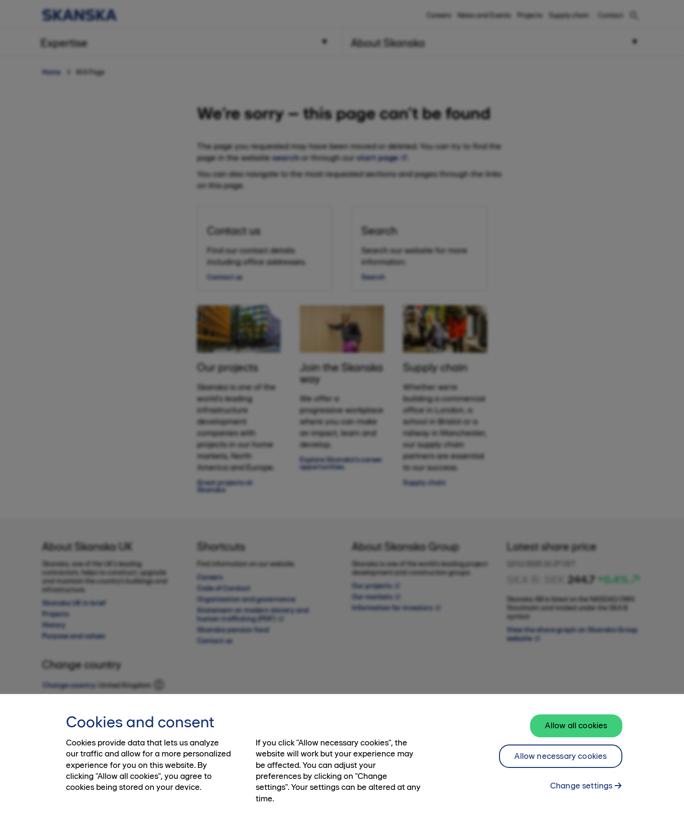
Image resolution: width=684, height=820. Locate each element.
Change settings (581, 793)
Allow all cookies (576, 732)
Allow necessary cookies (560, 763)
